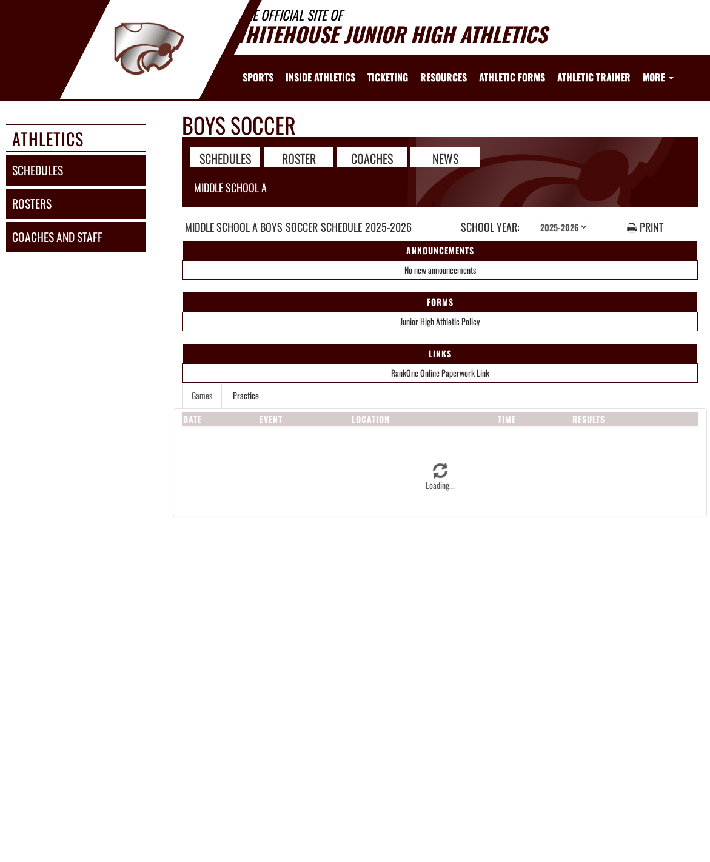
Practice (246, 395)
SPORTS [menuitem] (258, 77)
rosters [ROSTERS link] (32, 203)
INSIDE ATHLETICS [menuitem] (320, 77)
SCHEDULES (225, 157)
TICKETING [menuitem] (387, 77)
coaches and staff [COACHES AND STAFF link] (57, 237)
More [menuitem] (658, 77)
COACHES (372, 157)
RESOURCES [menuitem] (443, 77)
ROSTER (299, 157)
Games (202, 395)
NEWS (445, 157)
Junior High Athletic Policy (440, 321)
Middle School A (230, 187)
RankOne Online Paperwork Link (440, 372)
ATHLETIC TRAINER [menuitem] (594, 77)
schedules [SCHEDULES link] (37, 170)
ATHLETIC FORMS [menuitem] (512, 77)
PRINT (645, 227)
